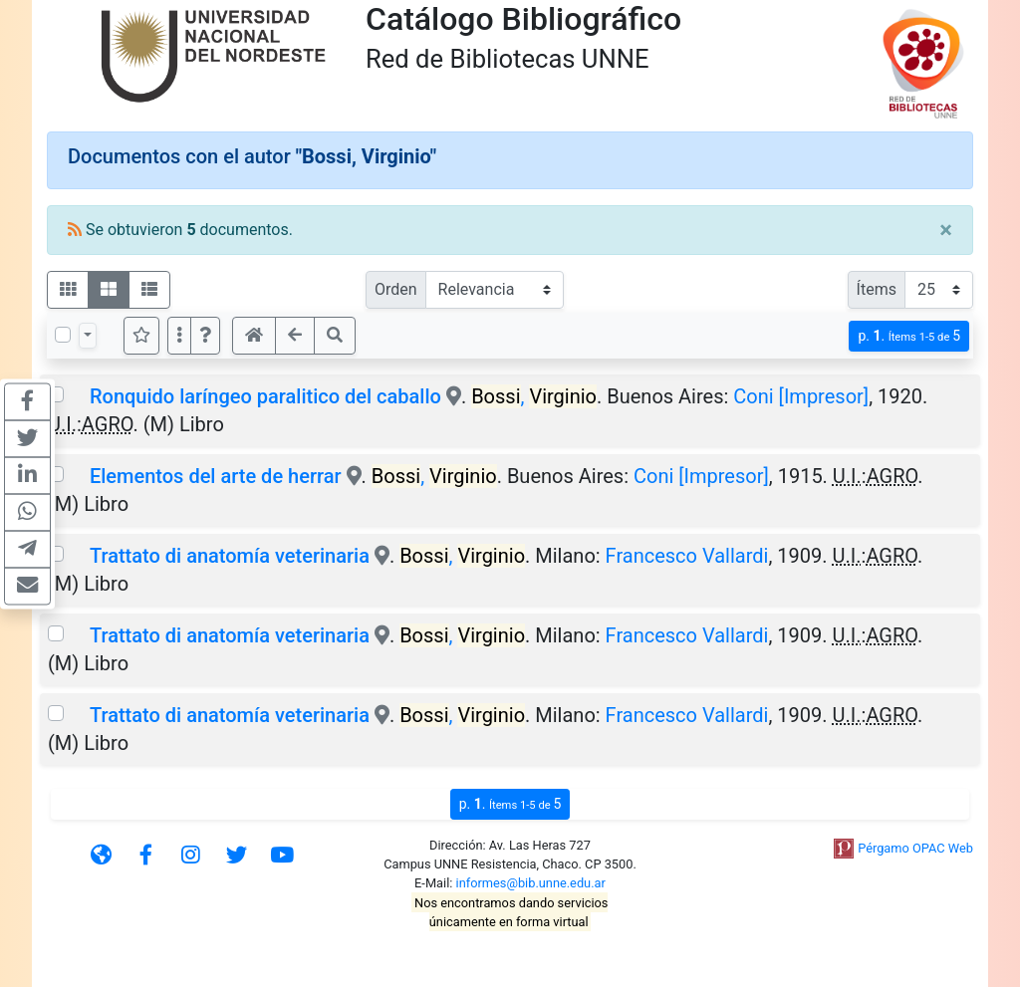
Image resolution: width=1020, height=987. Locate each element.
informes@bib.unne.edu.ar (531, 882)
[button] (205, 336)
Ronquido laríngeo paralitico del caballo (265, 396)
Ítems (876, 289)
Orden (396, 289)
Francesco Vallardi (687, 556)
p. (909, 336)
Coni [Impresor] (801, 396)
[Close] (945, 230)
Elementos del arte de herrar (216, 476)
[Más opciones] (179, 336)
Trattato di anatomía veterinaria (230, 556)
